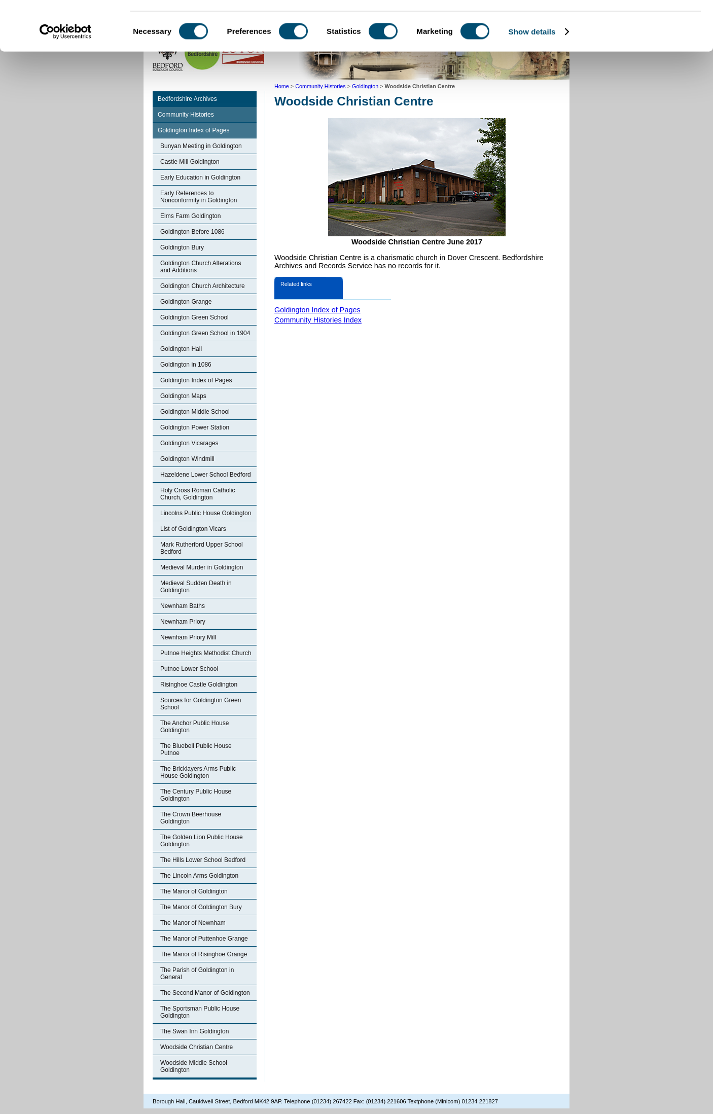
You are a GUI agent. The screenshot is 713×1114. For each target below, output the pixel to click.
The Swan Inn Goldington (194, 1031)
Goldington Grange (185, 301)
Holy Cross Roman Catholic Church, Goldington (197, 494)
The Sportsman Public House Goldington (199, 1012)
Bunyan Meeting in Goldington (201, 146)
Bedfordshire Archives (187, 98)
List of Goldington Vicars (193, 528)
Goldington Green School (194, 317)
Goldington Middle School (195, 411)
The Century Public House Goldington (195, 795)
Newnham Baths (182, 605)
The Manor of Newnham (193, 922)
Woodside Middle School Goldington (193, 1066)
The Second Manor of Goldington (205, 992)
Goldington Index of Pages (193, 130)
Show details (532, 78)
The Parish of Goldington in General (197, 973)
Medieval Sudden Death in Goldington (196, 587)
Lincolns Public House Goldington (205, 513)
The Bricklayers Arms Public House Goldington (198, 772)
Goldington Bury (182, 247)
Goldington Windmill (187, 458)
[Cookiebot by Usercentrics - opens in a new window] (65, 78)
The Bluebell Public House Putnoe (196, 749)
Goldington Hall (181, 348)
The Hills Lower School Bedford (202, 860)
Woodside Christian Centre (196, 1047)
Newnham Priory (182, 621)
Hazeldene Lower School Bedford (205, 474)
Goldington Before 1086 (192, 231)
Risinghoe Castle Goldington (198, 684)
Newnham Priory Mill (188, 637)
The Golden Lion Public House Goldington (201, 841)
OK (628, 25)
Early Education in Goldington (200, 177)
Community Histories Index (318, 320)
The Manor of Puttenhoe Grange (204, 938)
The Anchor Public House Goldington (194, 727)
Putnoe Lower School (189, 668)
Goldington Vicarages (189, 443)
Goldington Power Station (194, 427)
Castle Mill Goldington (190, 161)
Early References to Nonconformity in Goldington (198, 197)
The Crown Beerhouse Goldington (190, 818)
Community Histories (186, 114)
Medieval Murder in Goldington (201, 567)
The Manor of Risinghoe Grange (203, 954)
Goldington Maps (183, 396)
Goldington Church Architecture (202, 286)
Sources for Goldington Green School (200, 704)
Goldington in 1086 (185, 364)
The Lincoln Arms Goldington (199, 875)
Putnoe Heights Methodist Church (205, 653)
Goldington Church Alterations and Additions (200, 267)
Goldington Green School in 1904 (205, 333)
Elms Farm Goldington (190, 216)
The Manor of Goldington (194, 891)
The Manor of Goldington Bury (201, 907)
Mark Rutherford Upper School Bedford (201, 548)
